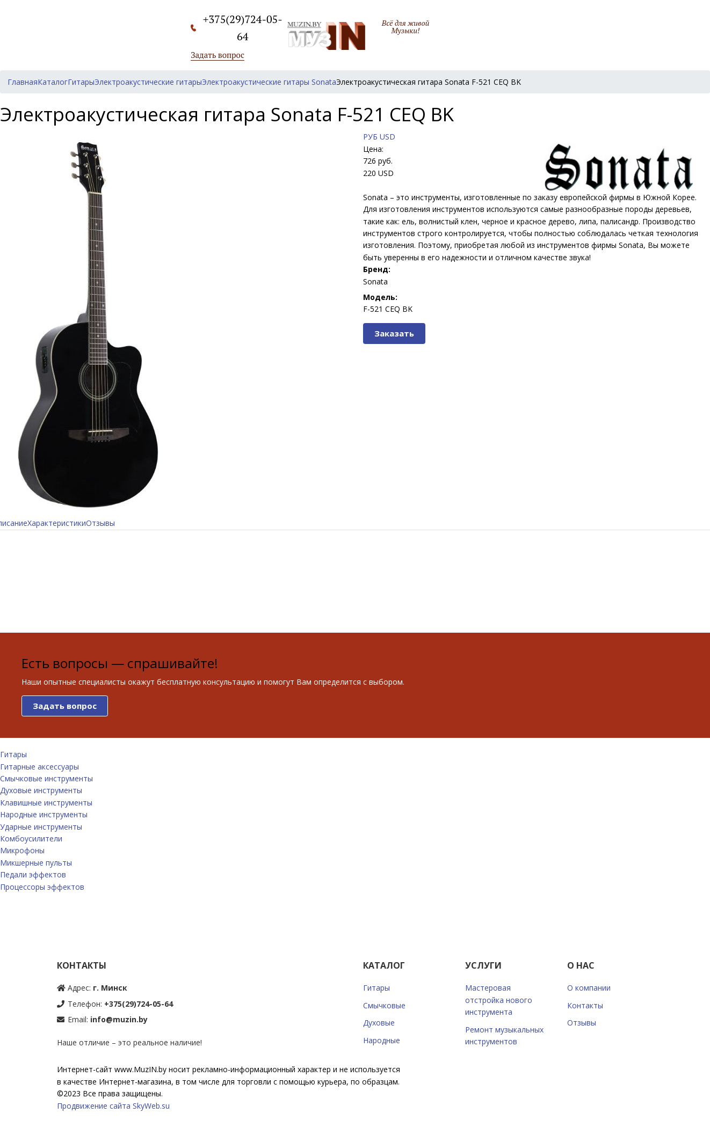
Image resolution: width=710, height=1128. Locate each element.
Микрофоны (22, 850)
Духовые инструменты (41, 790)
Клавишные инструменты (46, 802)
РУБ (370, 136)
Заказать (394, 333)
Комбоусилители (31, 838)
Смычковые (384, 1005)
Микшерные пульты (36, 863)
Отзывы (100, 523)
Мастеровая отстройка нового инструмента (498, 1000)
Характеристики (56, 523)
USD (387, 136)
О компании (589, 988)
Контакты (585, 1005)
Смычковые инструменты (46, 778)
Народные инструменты (44, 814)
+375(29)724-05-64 (138, 1004)
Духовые (379, 1022)
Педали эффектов (33, 874)
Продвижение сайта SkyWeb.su (113, 1106)
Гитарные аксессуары (39, 766)
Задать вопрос (217, 54)
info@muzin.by (119, 1019)
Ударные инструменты (41, 827)
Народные (381, 1040)
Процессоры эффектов (42, 887)
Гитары (13, 754)
